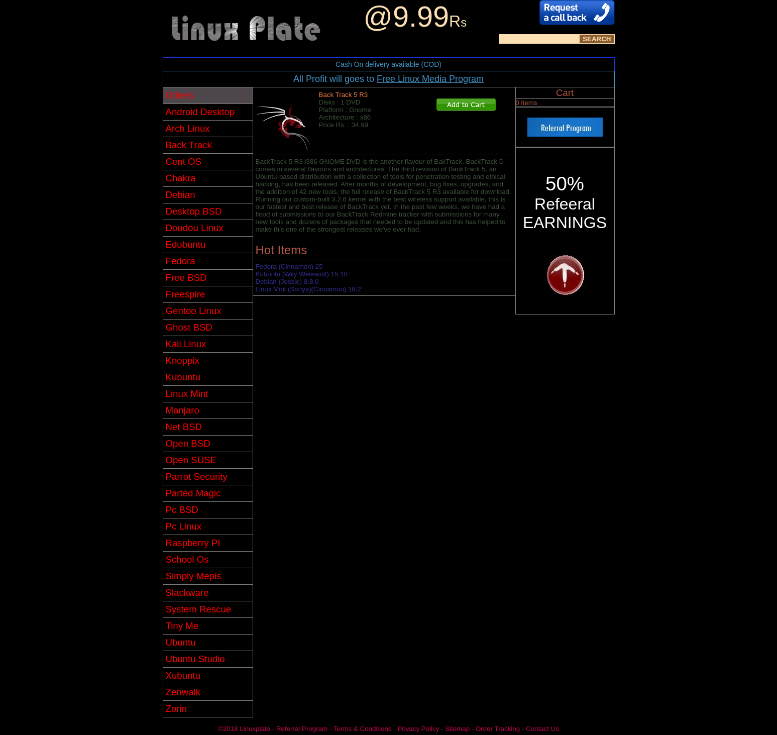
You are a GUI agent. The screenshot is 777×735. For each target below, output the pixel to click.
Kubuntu (183, 377)
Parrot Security (197, 476)
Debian (180, 194)
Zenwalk (183, 692)
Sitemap (457, 728)
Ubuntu (181, 642)
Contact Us (542, 728)
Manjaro (182, 410)
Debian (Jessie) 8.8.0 (287, 281)
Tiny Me (182, 625)
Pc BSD (182, 509)
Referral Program (301, 728)
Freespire (185, 294)
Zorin (176, 708)
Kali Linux (186, 344)
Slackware (187, 592)
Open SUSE (191, 460)
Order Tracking (498, 728)
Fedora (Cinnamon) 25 (289, 266)
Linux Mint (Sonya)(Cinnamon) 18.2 (308, 289)
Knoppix (182, 360)
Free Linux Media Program (430, 79)
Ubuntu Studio (195, 659)
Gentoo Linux (193, 310)
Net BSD (184, 427)
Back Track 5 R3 (343, 94)
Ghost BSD (189, 327)
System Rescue (199, 609)
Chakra (181, 178)
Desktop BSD (194, 211)
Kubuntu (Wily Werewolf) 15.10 (302, 274)
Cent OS (184, 161)
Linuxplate (255, 728)
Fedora (180, 261)
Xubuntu (183, 675)
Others (180, 95)
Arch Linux (188, 128)
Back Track (189, 145)
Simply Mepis (193, 576)
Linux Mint (187, 393)
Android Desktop (200, 112)
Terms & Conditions (363, 728)
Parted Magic (193, 493)
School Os (187, 559)
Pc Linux (184, 526)
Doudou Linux (195, 228)
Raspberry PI (193, 543)
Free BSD (186, 277)
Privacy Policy (418, 728)
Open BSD (188, 443)
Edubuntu (186, 244)
